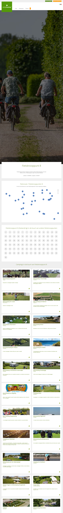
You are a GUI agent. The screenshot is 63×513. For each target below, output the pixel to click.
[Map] (32, 204)
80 (43, 248)
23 (47, 236)
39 (47, 240)
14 (56, 232)
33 (35, 240)
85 (18, 253)
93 (56, 253)
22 (39, 236)
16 (18, 236)
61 (35, 248)
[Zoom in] (58, 190)
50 (39, 244)
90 (43, 253)
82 (52, 248)
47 (26, 244)
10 (39, 232)
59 (26, 248)
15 (14, 236)
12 (47, 232)
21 (35, 236)
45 (18, 244)
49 (35, 244)
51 (43, 244)
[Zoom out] (58, 191)
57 (14, 248)
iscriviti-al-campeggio (49, 1)
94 (5, 257)
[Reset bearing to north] (58, 193)
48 (31, 244)
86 (26, 253)
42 (5, 244)
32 (31, 240)
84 (14, 253)
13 (52, 232)
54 (56, 244)
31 (26, 240)
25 (5, 240)
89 (39, 253)
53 (52, 244)
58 (22, 248)
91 (47, 253)
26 (14, 240)
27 (22, 240)
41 (56, 240)
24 (56, 236)
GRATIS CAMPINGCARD (57, 1)
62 (39, 248)
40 (52, 240)
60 (31, 248)
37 (39, 240)
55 (5, 248)
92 (52, 253)
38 (43, 240)
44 (14, 244)
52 (47, 244)
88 (35, 253)
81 (47, 248)
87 (31, 253)
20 (26, 236)
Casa (16, 8)
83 (5, 253)
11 (43, 232)
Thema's (27, 8)
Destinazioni (21, 8)
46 (22, 244)
